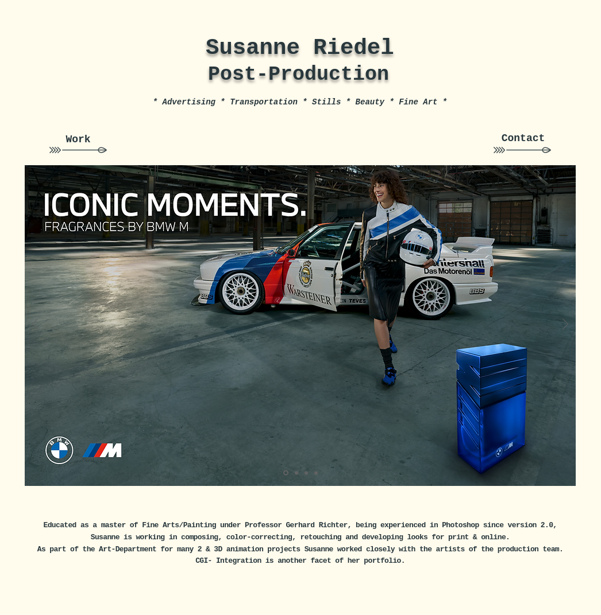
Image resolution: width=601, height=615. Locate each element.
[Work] (78, 140)
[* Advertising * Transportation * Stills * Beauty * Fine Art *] (299, 102)
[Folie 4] (306, 472)
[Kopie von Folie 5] (285, 473)
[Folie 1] (296, 472)
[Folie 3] (316, 472)
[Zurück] (35, 325)
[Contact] (523, 138)
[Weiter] (565, 325)
